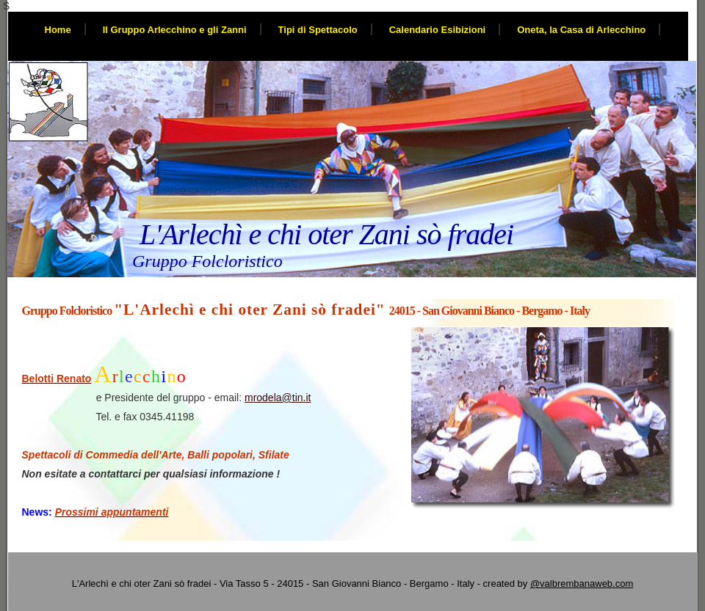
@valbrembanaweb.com (581, 583)
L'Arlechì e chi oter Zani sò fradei (326, 234)
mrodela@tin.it (278, 397)
